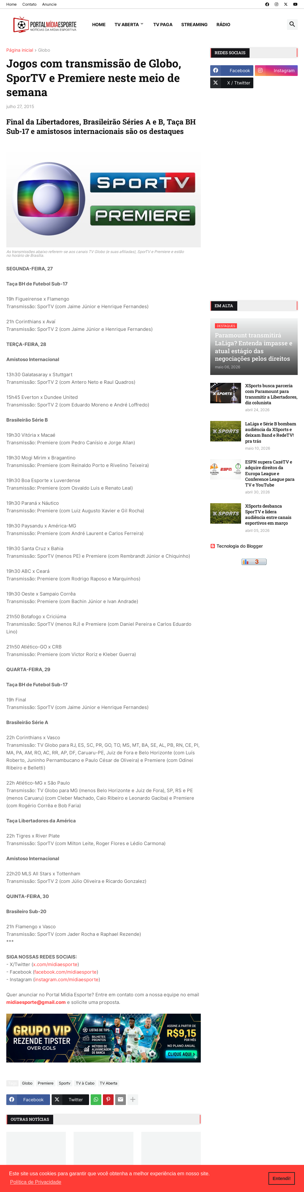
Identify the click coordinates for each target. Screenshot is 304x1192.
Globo (44, 50)
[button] (292, 24)
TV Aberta (127, 24)
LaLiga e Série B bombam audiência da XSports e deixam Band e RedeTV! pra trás (270, 432)
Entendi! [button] (282, 1178)
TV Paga (162, 24)
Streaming (194, 24)
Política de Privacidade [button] (35, 1182)
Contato (29, 4)
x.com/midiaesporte (55, 964)
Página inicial (19, 50)
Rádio (223, 24)
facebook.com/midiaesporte (65, 972)
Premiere (45, 1083)
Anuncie (49, 4)
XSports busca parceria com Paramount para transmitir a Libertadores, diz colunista (271, 394)
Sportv (64, 1083)
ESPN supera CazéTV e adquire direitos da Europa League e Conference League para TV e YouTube (270, 473)
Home (11, 4)
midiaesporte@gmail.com (36, 1002)
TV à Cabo (85, 1083)
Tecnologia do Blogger (236, 546)
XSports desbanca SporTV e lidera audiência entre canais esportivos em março (268, 514)
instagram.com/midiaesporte (67, 979)
